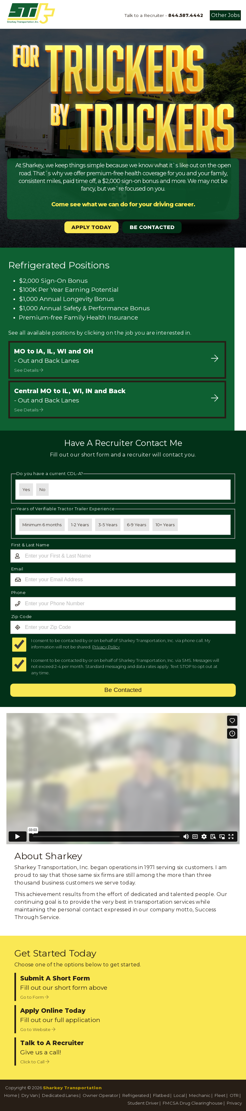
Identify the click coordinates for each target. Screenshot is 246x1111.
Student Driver (143, 1103)
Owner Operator (100, 1095)
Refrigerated (135, 1095)
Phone (18, 592)
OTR (234, 1095)
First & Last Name (30, 544)
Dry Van (29, 1095)
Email (17, 568)
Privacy (234, 1103)
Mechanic (199, 1095)
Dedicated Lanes (60, 1095)
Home (10, 1095)
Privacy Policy (106, 647)
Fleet (220, 1095)
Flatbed (161, 1095)
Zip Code (21, 616)
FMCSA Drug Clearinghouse (193, 1103)
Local (179, 1095)
